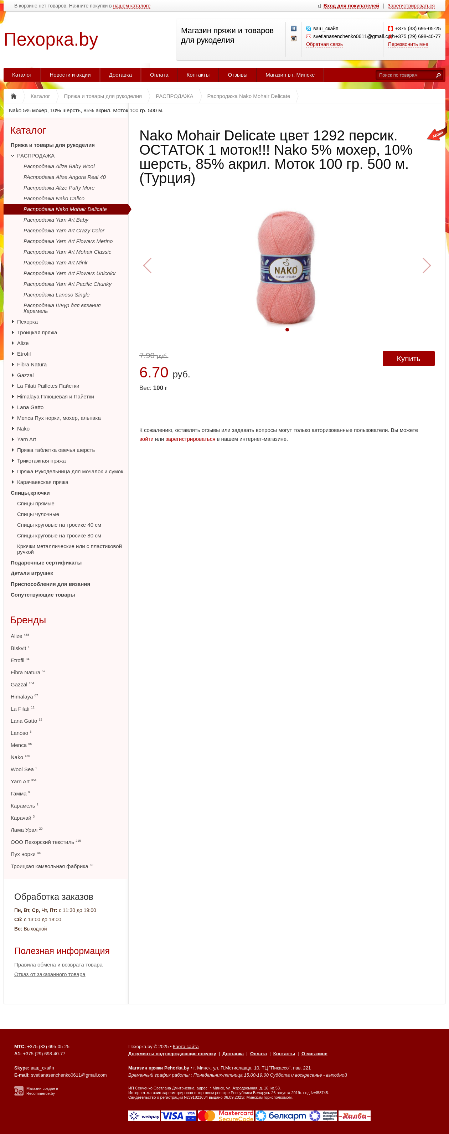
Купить (408, 358)
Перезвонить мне (408, 44)
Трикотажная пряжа (41, 461)
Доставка (120, 75)
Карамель (24, 806)
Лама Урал (26, 830)
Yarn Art (26, 439)
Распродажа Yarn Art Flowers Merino (68, 241)
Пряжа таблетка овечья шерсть (56, 450)
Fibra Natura (32, 364)
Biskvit (20, 648)
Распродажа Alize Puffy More (59, 188)
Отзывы (237, 75)
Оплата (159, 75)
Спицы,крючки (30, 493)
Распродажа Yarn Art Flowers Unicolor (70, 273)
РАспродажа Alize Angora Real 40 (65, 177)
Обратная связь (324, 44)
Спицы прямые (36, 503)
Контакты (198, 75)
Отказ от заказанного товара (50, 974)
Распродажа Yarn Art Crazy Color (64, 230)
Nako (23, 429)
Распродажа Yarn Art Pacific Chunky (68, 284)
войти (146, 439)
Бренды (28, 619)
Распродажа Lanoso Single (56, 295)
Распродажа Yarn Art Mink (56, 262)
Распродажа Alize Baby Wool (59, 166)
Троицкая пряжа (37, 332)
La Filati (23, 709)
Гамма (20, 793)
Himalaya (24, 697)
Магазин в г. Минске (290, 75)
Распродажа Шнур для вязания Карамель (62, 308)
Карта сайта (185, 1046)
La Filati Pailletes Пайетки (48, 386)
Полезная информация (62, 951)
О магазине (314, 1053)
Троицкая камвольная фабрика (52, 866)
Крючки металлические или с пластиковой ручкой (69, 549)
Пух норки (26, 854)
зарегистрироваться (191, 439)
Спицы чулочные (38, 514)
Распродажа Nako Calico (54, 198)
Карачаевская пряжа (42, 482)
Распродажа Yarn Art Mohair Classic (67, 252)
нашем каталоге (132, 6)
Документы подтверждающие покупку (172, 1053)
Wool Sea (24, 769)
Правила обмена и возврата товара (58, 965)
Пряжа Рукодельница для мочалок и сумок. (71, 471)
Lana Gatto (30, 407)
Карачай (23, 818)
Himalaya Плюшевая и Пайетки (55, 396)
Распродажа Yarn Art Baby (56, 220)
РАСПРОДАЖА (36, 156)
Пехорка (27, 322)
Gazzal (25, 375)
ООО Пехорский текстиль (46, 842)
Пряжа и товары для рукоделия (53, 145)
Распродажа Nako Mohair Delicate (65, 209)
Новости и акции (70, 75)
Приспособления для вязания (50, 584)
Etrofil (24, 354)
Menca (21, 745)
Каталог (22, 75)
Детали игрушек (32, 573)
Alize (23, 343)
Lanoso (21, 733)
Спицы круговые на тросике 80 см (59, 535)
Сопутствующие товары (43, 595)
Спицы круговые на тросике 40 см (59, 525)
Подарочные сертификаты (46, 563)
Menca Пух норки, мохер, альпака (59, 418)
